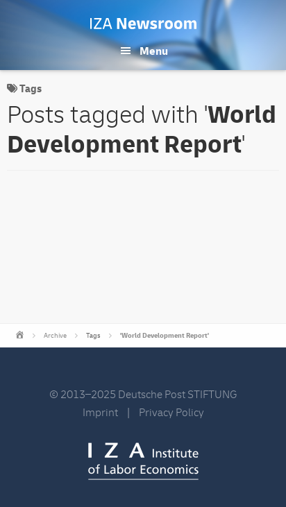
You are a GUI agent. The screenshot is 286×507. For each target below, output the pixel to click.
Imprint (100, 413)
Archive (55, 336)
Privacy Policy (171, 413)
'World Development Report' (164, 336)
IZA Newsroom (143, 23)
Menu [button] (154, 51)
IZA (143, 461)
